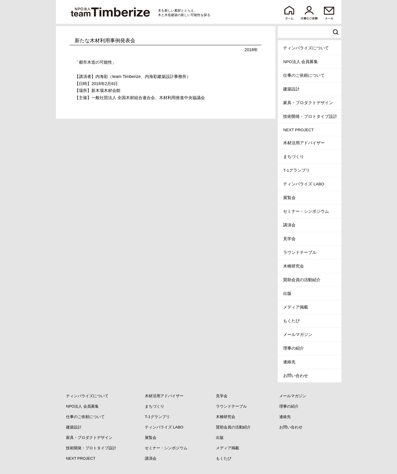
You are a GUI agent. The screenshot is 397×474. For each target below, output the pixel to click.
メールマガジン (297, 334)
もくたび (291, 321)
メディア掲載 (295, 307)
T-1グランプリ (296, 170)
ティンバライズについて (306, 48)
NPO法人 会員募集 (300, 62)
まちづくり (293, 156)
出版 (287, 293)
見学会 (289, 239)
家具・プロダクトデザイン (308, 103)
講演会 (289, 225)
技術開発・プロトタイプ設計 (310, 116)
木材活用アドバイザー (304, 143)
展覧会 (289, 197)
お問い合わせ (295, 375)
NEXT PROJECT (298, 130)
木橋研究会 (293, 266)
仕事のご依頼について (304, 75)
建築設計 (291, 89)
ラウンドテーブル (299, 252)
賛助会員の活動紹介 (302, 280)
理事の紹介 (293, 348)
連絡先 (289, 362)
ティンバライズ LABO (303, 184)
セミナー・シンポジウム (306, 211)
